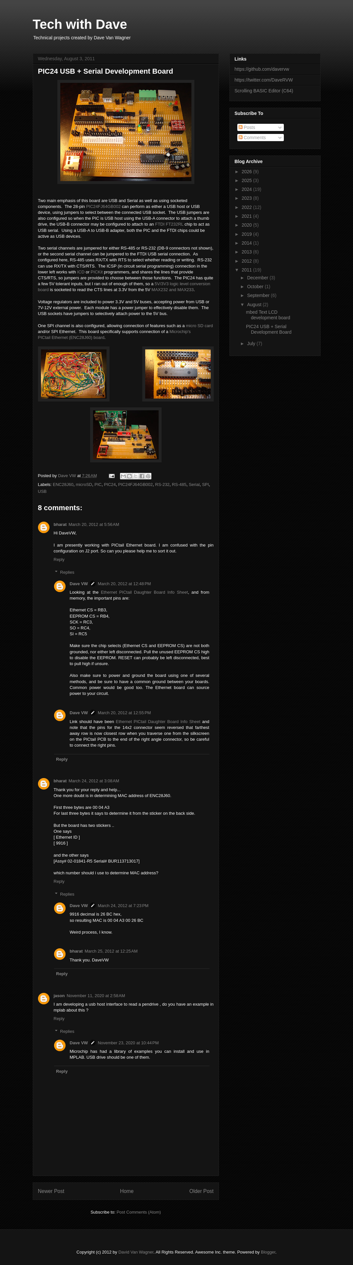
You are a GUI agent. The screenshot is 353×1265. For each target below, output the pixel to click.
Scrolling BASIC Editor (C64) (264, 90)
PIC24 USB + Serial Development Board (268, 329)
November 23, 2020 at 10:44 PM (128, 1042)
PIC (98, 484)
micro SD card (199, 325)
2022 (247, 207)
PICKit (97, 272)
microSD (84, 484)
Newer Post (51, 1191)
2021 (247, 216)
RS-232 (162, 484)
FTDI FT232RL (169, 224)
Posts (247, 127)
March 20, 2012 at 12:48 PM (124, 583)
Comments (252, 137)
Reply (59, 559)
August (255, 304)
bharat (60, 524)
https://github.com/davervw (262, 69)
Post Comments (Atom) (139, 1212)
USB (42, 491)
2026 (247, 171)
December (258, 277)
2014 (247, 243)
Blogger (268, 1252)
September (259, 295)
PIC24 (110, 484)
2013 (247, 251)
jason (59, 995)
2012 (247, 261)
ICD (80, 272)
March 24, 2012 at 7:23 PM (123, 905)
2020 (247, 225)
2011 (247, 269)
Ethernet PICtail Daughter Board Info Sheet (144, 592)
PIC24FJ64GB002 (103, 206)
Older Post (201, 1191)
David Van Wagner (135, 1252)
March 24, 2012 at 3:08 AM (94, 780)
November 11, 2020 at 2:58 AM (96, 995)
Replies (67, 571)
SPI (205, 484)
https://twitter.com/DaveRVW (264, 80)
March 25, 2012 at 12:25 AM (111, 951)
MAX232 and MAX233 (172, 289)
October (256, 286)
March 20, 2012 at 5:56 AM (94, 524)
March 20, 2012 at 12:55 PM (124, 712)
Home (127, 1191)
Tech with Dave (80, 24)
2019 (247, 234)
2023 (247, 198)
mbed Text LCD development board (268, 314)
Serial (194, 484)
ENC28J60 (63, 484)
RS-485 (179, 484)
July (252, 343)
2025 (247, 180)
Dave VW (79, 583)
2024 (247, 189)
